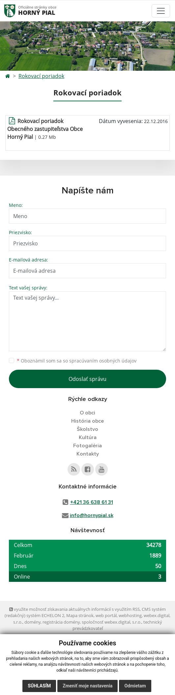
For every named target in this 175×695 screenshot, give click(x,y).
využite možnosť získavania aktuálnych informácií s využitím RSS (74, 609)
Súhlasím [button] (39, 685)
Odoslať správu (87, 379)
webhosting (130, 615)
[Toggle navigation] (161, 10)
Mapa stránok (80, 615)
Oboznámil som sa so (76, 361)
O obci (87, 412)
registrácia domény (61, 622)
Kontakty (87, 454)
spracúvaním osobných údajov (102, 361)
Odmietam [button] (135, 685)
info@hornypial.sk (91, 515)
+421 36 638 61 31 (91, 502)
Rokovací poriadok (41, 76)
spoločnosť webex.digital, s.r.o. (111, 622)
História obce (87, 421)
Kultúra (88, 437)
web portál (106, 615)
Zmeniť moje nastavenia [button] (87, 685)
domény (32, 622)
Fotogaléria (87, 445)
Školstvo (87, 429)
